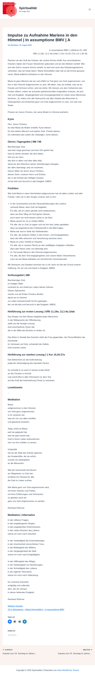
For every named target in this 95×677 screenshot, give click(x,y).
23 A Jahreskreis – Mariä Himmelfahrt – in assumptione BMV (36, 609)
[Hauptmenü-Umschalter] (90, 9)
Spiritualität (28, 8)
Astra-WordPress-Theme (68, 670)
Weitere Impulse (15, 606)
